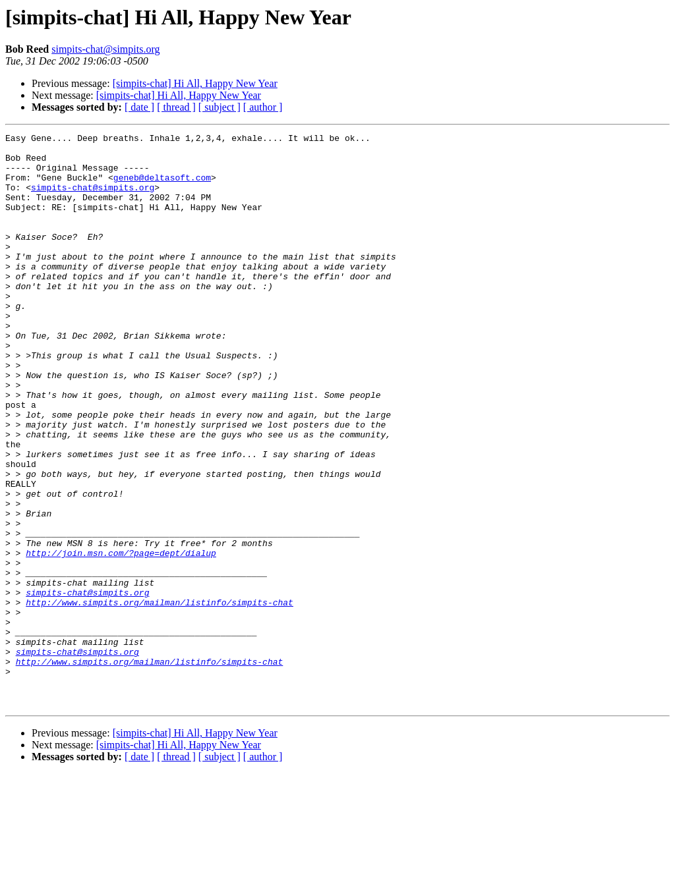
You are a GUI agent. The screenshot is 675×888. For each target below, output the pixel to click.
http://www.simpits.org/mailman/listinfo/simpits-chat (159, 697)
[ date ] (139, 107)
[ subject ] (219, 107)
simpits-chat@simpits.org (105, 49)
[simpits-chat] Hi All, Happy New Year (195, 83)
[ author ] (263, 107)
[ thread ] (176, 107)
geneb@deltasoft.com (162, 187)
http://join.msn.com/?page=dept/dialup (121, 638)
